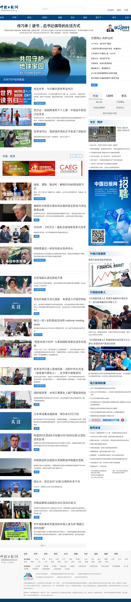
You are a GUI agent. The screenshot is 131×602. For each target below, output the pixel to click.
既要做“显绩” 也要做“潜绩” (31, 30)
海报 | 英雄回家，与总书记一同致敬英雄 (64, 33)
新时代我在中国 (110, 113)
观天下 (99, 17)
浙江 (99, 559)
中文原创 (38, 538)
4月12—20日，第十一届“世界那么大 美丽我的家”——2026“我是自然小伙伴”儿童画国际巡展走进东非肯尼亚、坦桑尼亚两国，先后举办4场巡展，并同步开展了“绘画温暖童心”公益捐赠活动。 (59, 352)
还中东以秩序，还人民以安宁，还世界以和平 (105, 156)
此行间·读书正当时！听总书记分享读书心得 (34, 33)
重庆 (59, 562)
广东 (39, 562)
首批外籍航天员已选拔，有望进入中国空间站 (60, 299)
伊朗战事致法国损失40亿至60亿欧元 (55, 502)
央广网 (126, 566)
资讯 (29, 17)
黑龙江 (78, 559)
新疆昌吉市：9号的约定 (98, 466)
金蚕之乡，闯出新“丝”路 (100, 58)
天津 (43, 559)
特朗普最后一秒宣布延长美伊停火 (53, 248)
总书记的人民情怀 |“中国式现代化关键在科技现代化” (59, 30)
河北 (50, 559)
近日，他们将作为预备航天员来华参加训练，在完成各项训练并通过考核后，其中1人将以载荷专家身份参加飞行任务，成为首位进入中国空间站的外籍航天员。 (60, 307)
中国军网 (35, 569)
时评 (14, 17)
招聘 (116, 554)
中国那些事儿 (98, 292)
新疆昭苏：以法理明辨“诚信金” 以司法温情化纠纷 (107, 455)
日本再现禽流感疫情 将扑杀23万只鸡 (56, 414)
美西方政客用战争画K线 (100, 260)
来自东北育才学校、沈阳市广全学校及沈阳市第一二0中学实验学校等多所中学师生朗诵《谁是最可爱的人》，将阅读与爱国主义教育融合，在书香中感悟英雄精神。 (60, 379)
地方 (114, 17)
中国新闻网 (46, 569)
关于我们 (3, 562)
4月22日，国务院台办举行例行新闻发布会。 (49, 487)
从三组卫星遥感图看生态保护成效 (104, 73)
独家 (106, 554)
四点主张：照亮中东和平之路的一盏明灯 (104, 145)
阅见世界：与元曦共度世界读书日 (53, 88)
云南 (79, 562)
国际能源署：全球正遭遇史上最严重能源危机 (60, 392)
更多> (94, 85)
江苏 (92, 559)
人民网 (37, 566)
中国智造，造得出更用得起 (101, 63)
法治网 (67, 569)
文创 (127, 17)
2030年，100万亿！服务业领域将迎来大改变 (60, 227)
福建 (106, 559)
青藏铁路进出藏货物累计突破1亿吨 (102, 416)
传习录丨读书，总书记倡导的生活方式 (48, 26)
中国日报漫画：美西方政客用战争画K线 (103, 448)
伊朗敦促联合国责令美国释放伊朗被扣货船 (59, 460)
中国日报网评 (99, 108)
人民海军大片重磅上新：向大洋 (103, 53)
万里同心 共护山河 (102, 38)
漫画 (85, 17)
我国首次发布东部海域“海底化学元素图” (103, 408)
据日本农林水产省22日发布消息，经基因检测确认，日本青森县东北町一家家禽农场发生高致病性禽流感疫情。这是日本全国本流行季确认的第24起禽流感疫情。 (60, 421)
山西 (57, 559)
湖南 (32, 562)
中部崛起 (120, 102)
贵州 (72, 562)
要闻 (36, 220)
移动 (119, 10)
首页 (2, 17)
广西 (45, 562)
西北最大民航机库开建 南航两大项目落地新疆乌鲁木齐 (109, 459)
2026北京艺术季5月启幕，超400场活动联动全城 (106, 436)
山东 (119, 559)
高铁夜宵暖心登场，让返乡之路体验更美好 (104, 167)
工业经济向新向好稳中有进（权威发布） (106, 49)
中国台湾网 (105, 566)
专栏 (73, 17)
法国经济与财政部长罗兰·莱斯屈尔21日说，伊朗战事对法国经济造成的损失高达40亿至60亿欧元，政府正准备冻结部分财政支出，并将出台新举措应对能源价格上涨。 (60, 510)
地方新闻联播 (98, 383)
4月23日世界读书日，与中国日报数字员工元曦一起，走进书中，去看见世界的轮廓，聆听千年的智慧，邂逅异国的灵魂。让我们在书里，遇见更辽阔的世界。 (60, 96)
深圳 (106, 562)
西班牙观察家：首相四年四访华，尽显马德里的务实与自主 (110, 149)
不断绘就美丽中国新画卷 (12, 30)
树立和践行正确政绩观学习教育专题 (105, 78)
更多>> (43, 545)
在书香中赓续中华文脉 (85, 30)
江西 (112, 559)
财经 (56, 554)
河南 (126, 559)
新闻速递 (95, 427)
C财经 (44, 17)
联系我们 (11, 562)
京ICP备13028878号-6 (81, 577)
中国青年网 (82, 566)
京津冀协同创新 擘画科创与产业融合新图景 (105, 152)
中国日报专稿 (39, 103)
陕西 (93, 562)
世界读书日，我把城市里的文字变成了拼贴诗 (60, 131)
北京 (36, 559)
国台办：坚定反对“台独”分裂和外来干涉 (57, 481)
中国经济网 (93, 566)
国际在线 (63, 566)
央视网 (72, 566)
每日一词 (38, 334)
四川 (66, 562)
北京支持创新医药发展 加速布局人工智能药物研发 (107, 412)
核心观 (99, 102)
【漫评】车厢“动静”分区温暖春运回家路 (103, 164)
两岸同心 (120, 108)
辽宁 (63, 559)
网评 (100, 122)
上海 (85, 559)
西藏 (86, 562)
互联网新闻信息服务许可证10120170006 (62, 574)
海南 (52, 562)
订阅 (126, 10)
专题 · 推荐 (9, 156)
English (111, 10)
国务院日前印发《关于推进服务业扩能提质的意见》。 (52, 232)
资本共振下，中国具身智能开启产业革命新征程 (106, 160)
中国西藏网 (116, 566)
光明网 (26, 569)
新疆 (99, 562)
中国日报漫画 (98, 253)
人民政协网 (57, 569)
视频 (60, 17)
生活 (66, 554)
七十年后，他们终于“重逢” (101, 44)
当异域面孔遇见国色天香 (48, 277)
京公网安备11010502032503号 (45, 577)
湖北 (25, 562)
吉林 (70, 559)
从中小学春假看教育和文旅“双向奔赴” (103, 388)
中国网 (54, 566)
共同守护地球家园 (13, 79)
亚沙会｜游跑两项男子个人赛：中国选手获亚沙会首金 (108, 433)
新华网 (46, 566)
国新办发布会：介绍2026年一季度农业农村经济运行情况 (109, 440)
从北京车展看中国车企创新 (99, 398)
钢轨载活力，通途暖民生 (100, 68)
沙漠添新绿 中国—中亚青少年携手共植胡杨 (105, 462)
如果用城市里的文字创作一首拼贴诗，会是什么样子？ (52, 137)
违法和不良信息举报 (41, 574)
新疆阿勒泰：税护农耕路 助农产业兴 (102, 451)
